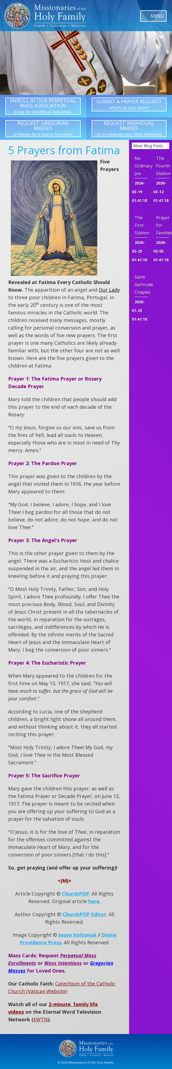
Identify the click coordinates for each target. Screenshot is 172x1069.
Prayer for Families (162, 225)
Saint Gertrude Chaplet (141, 284)
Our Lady (109, 289)
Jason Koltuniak (77, 935)
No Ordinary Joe (141, 165)
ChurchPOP (75, 893)
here (93, 901)
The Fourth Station (162, 165)
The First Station (141, 225)
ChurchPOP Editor (84, 914)
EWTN (40, 1019)
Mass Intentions (63, 963)
